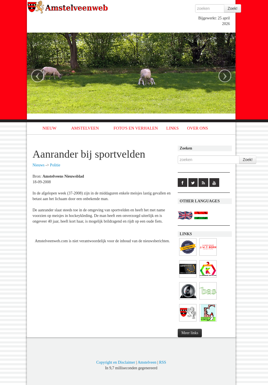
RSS (162, 362)
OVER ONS (197, 128)
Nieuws (39, 165)
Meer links (189, 333)
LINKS (172, 128)
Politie (55, 165)
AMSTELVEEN (85, 128)
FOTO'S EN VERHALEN (136, 128)
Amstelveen (147, 362)
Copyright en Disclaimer (115, 362)
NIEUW (50, 128)
